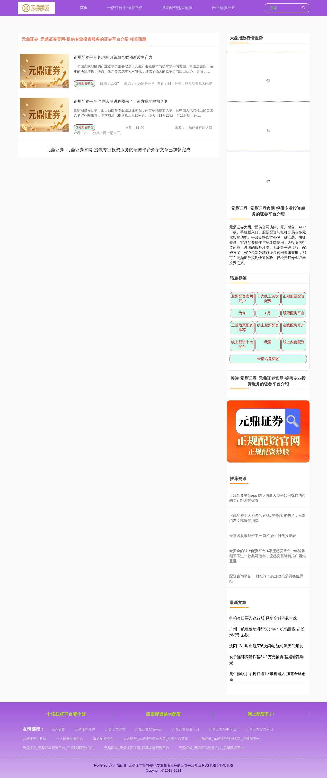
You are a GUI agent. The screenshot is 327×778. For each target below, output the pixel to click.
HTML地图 (225, 765)
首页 (84, 8)
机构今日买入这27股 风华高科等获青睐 (263, 618)
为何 (242, 313)
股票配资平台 (294, 313)
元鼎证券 (58, 729)
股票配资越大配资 (177, 8)
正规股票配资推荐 (242, 327)
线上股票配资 (268, 325)
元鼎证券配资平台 (148, 729)
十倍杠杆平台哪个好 (124, 8)
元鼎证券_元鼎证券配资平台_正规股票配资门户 (59, 748)
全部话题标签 (268, 359)
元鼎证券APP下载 (222, 729)
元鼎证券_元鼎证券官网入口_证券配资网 (229, 739)
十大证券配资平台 (69, 739)
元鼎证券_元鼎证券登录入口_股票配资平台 (211, 748)
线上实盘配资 (294, 342)
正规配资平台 (84, 83)
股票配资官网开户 (242, 298)
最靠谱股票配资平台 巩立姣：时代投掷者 (262, 536)
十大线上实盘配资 (268, 298)
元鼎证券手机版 (34, 739)
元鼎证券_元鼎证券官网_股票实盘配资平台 (136, 748)
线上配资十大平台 (242, 344)
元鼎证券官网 (115, 729)
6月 (268, 313)
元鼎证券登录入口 (185, 729)
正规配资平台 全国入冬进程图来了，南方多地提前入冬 (121, 101)
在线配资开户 (294, 325)
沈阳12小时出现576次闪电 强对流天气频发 (266, 646)
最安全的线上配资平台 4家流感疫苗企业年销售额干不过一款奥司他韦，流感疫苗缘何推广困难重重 (267, 556)
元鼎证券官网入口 (259, 729)
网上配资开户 (223, 8)
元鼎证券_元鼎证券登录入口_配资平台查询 (155, 739)
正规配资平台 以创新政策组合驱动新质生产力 (113, 57)
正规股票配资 (294, 296)
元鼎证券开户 (85, 729)
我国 (268, 342)
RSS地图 (209, 765)
